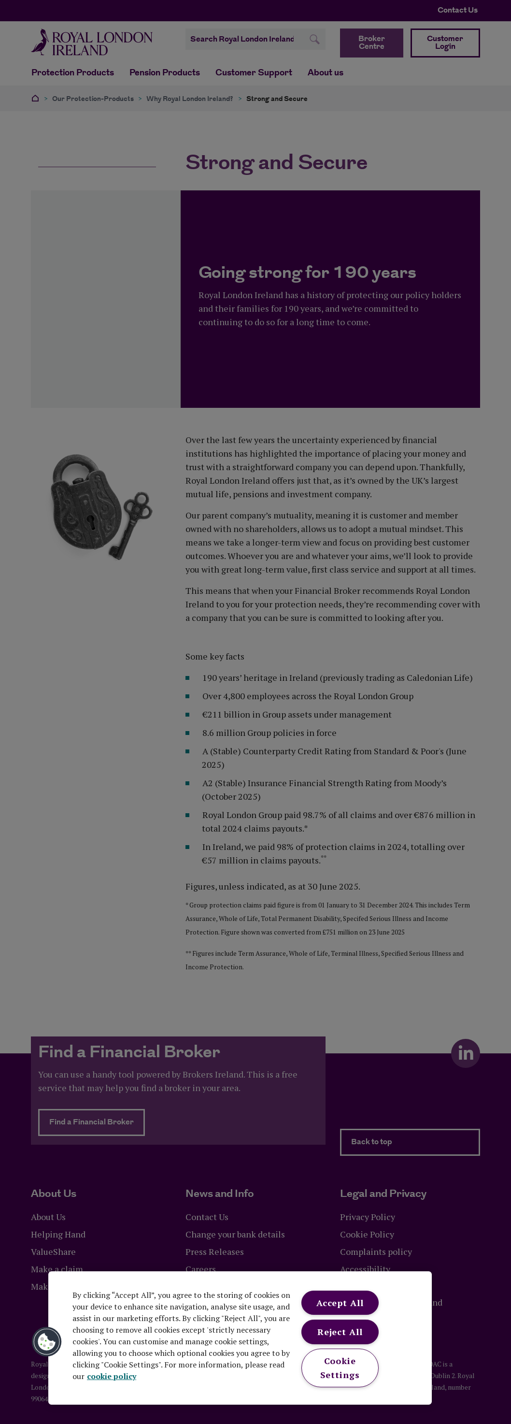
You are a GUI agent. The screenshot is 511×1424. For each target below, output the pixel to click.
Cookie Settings (340, 1368)
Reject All (340, 1332)
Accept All (340, 1303)
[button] (46, 1341)
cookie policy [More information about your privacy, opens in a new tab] (111, 1376)
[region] (240, 1338)
